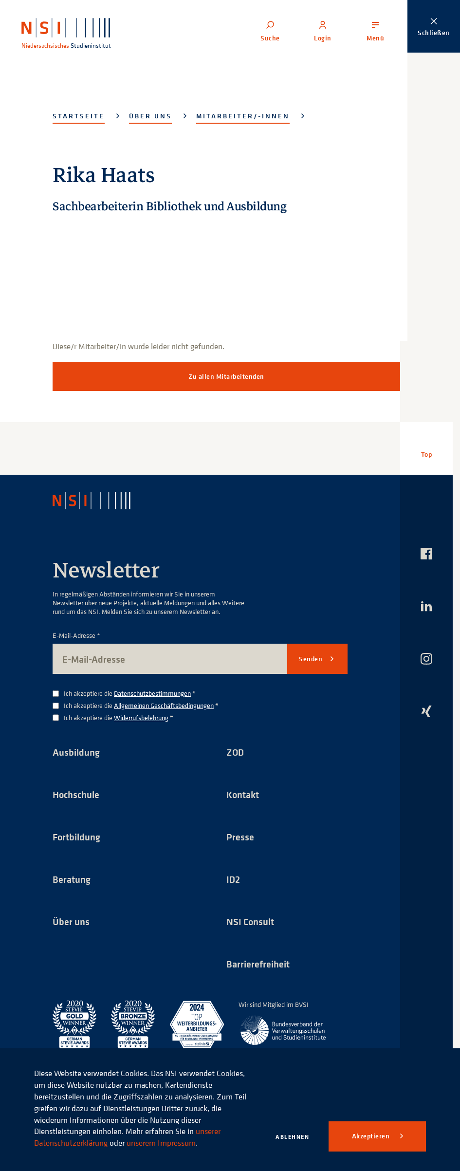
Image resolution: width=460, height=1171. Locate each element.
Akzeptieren (371, 1136)
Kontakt (242, 794)
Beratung (72, 879)
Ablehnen (292, 1137)
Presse (240, 836)
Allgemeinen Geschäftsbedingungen (164, 705)
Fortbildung (76, 836)
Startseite (79, 116)
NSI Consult (250, 921)
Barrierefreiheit (258, 963)
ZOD (235, 752)
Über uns (150, 116)
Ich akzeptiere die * (130, 693)
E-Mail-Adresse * (76, 636)
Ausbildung (76, 752)
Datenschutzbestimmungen (152, 693)
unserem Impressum (161, 1142)
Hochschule (76, 794)
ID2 (233, 879)
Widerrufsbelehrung (141, 717)
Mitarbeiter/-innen (243, 116)
